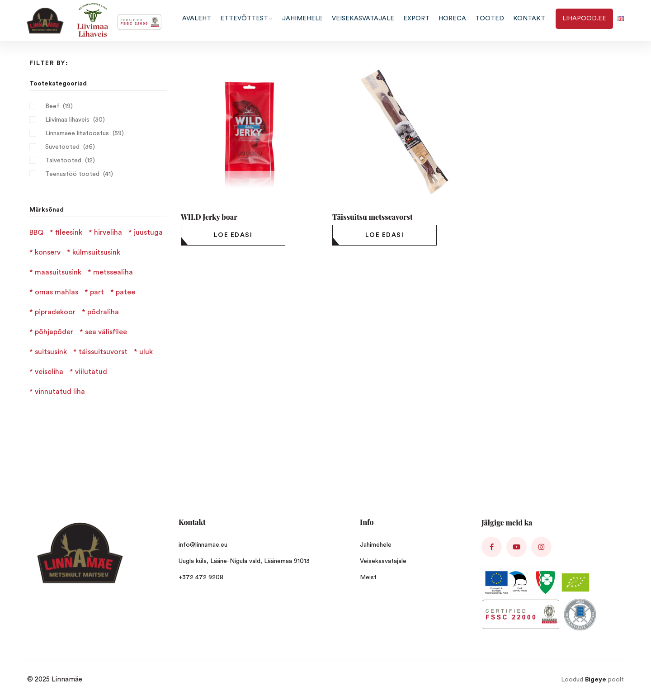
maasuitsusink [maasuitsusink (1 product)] (58, 272)
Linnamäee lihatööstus (77, 133)
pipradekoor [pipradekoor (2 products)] (55, 312)
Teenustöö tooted (72, 174)
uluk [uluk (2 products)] (146, 351)
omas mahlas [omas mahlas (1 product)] (56, 292)
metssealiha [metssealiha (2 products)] (113, 272)
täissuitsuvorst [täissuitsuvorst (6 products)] (103, 351)
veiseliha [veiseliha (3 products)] (49, 371)
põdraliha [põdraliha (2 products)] (103, 312)
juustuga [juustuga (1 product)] (148, 232)
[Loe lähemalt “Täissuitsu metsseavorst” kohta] (384, 235)
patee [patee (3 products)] (125, 292)
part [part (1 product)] (97, 292)
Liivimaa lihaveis (67, 120)
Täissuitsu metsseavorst (372, 217)
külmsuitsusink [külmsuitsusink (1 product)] (96, 252)
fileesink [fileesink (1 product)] (68, 232)
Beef (52, 106)
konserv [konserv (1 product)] (48, 252)
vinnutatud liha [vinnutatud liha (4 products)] (60, 391)
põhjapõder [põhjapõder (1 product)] (54, 332)
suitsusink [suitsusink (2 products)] (51, 351)
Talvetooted (63, 160)
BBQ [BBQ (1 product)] (36, 232)
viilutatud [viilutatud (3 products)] (91, 371)
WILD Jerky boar (209, 217)
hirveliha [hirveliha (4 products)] (108, 232)
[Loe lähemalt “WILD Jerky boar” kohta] (233, 235)
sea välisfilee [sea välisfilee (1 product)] (106, 332)
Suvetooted (62, 147)
